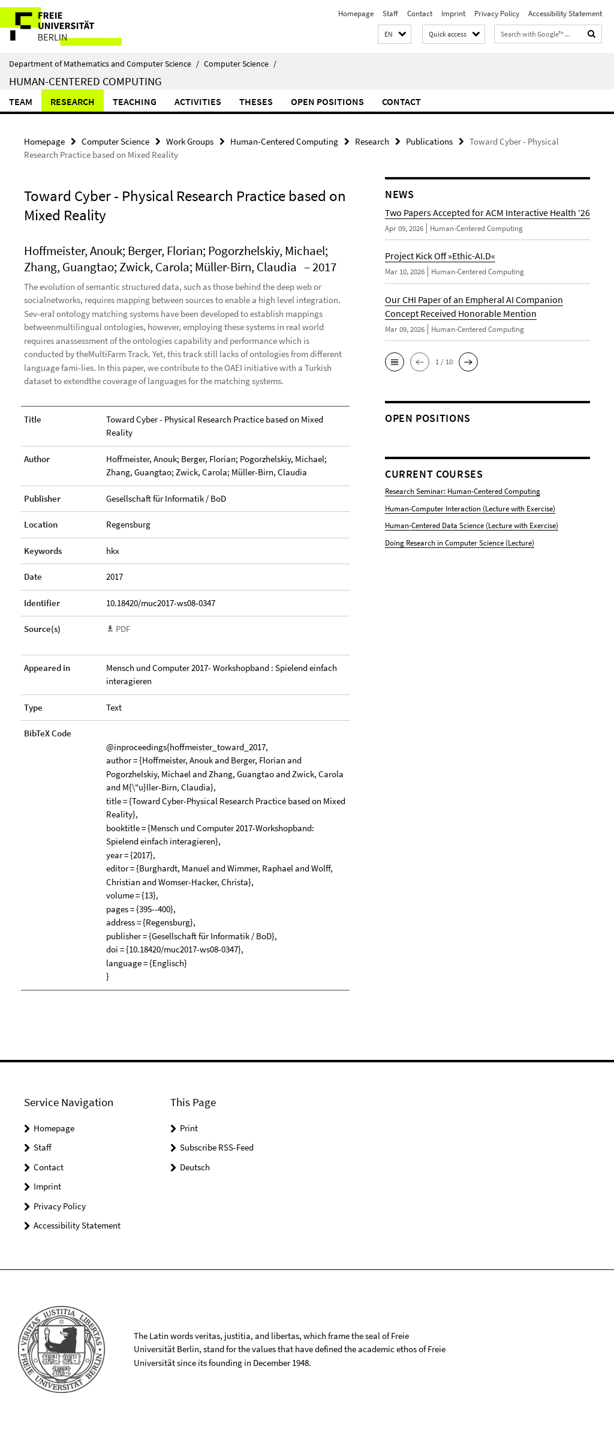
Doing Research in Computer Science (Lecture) (459, 543)
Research (72, 101)
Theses (256, 101)
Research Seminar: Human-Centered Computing (462, 491)
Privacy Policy (496, 13)
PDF (123, 628)
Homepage (356, 13)
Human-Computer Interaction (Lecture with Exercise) (470, 509)
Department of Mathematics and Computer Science (104, 63)
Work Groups (189, 141)
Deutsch (195, 1167)
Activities (197, 101)
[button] (394, 34)
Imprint (453, 13)
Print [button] (189, 1128)
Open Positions (327, 101)
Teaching (134, 101)
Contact (419, 13)
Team (20, 101)
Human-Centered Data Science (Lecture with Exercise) (471, 525)
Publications (429, 141)
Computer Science (240, 63)
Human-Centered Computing (85, 81)
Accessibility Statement (565, 13)
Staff (390, 13)
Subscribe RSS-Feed (217, 1147)
